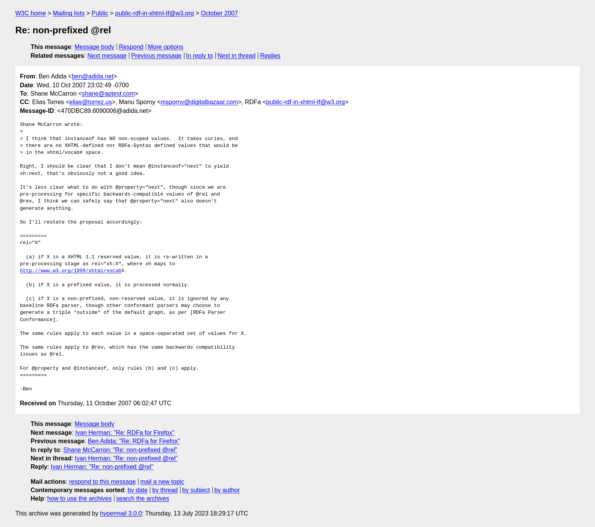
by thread (165, 490)
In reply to (199, 55)
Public (99, 13)
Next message (107, 55)
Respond (131, 47)
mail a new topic (162, 481)
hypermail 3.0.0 (121, 513)
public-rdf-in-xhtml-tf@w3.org (154, 13)
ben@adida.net (93, 76)
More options (166, 47)
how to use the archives (79, 498)
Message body (94, 47)
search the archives (143, 498)
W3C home (30, 13)
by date (137, 490)
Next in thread (236, 55)
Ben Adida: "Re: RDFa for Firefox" (134, 441)
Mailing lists (69, 13)
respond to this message (102, 481)
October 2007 (219, 13)
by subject (196, 490)
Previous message (156, 55)
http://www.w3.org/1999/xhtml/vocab (70, 271)
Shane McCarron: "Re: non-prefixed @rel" (120, 450)
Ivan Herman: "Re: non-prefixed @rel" (126, 458)
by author (227, 490)
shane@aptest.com (108, 93)
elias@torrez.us (90, 102)
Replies (270, 55)
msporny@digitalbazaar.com (199, 102)
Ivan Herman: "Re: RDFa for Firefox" (124, 432)
